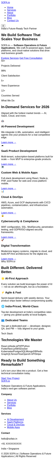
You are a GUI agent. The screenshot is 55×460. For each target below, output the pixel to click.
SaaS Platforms (15, 422)
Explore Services (10, 58)
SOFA (5, 2)
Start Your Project (10, 378)
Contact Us (13, 20)
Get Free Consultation (31, 58)
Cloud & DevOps (15, 424)
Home (10, 7)
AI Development (15, 419)
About (10, 12)
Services (11, 10)
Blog (9, 18)
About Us (12, 400)
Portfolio (11, 15)
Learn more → (8, 142)
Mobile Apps (13, 427)
